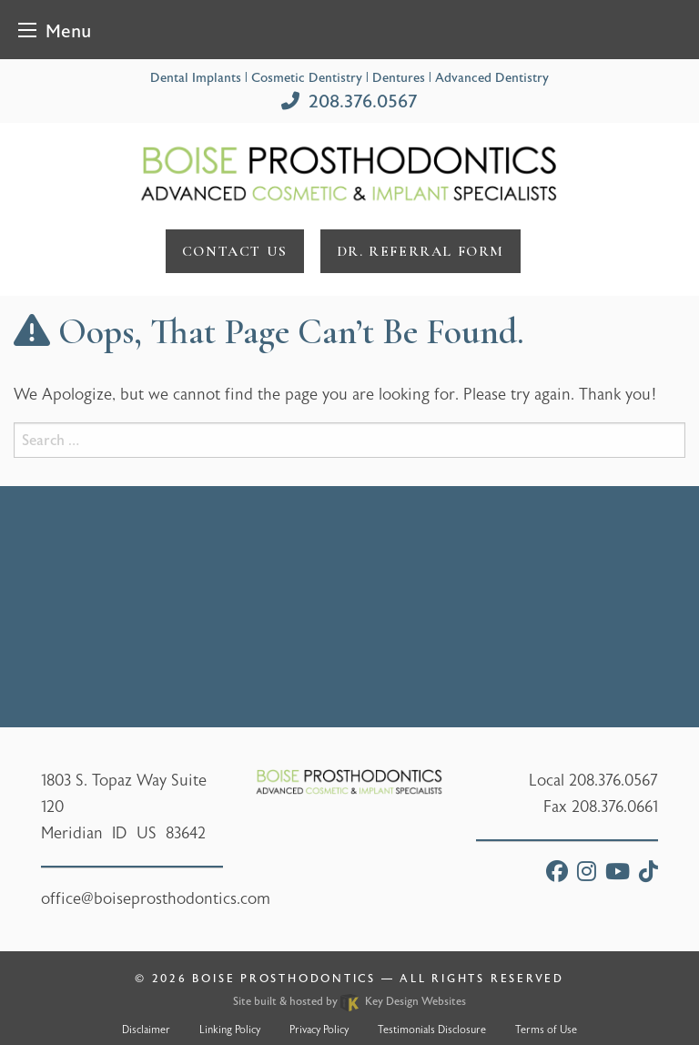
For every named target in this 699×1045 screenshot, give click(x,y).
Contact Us (235, 251)
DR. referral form (420, 251)
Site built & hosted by (349, 1001)
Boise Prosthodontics (283, 978)
